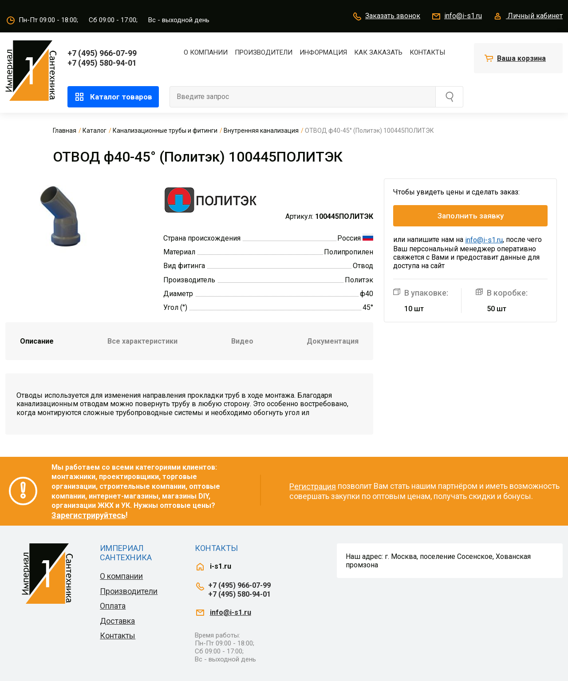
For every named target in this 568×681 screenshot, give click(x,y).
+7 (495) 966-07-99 (102, 53)
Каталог (94, 130)
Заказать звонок (386, 16)
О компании (206, 52)
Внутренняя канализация (261, 130)
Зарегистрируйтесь (88, 515)
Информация (323, 52)
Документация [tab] (333, 341)
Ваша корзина (521, 58)
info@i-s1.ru (456, 16)
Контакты (427, 52)
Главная (64, 130)
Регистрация (312, 486)
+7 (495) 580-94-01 (102, 62)
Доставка (117, 621)
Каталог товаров (113, 96)
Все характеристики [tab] (142, 341)
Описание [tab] (37, 341)
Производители (263, 52)
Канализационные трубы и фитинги (165, 130)
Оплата (113, 605)
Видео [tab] (242, 341)
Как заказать (378, 52)
